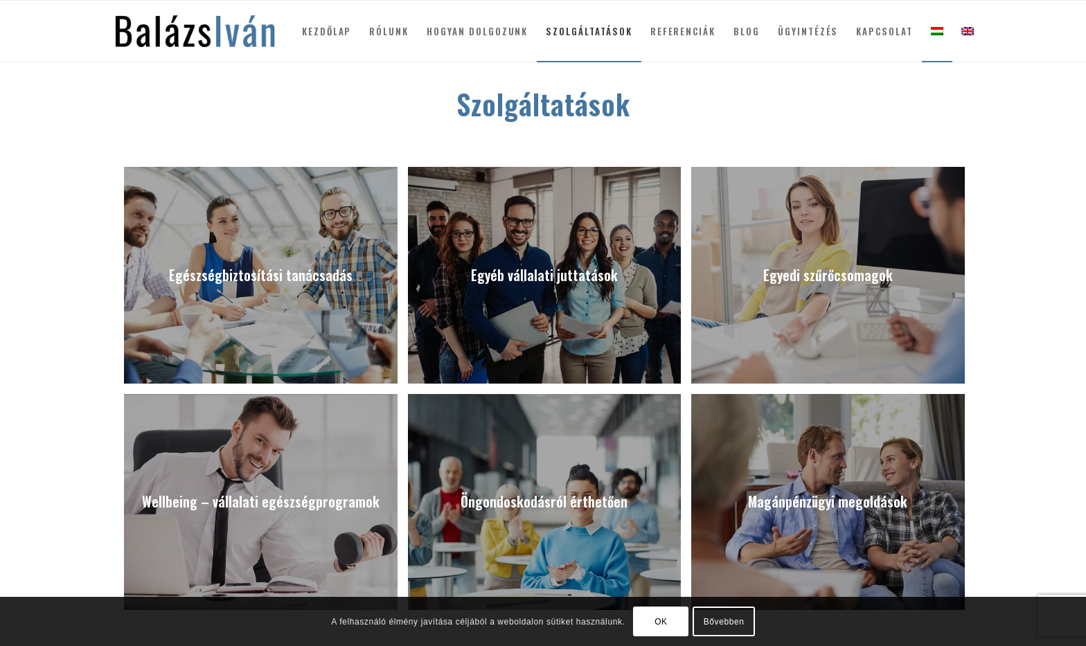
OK (661, 622)
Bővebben (724, 622)
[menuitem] (327, 31)
